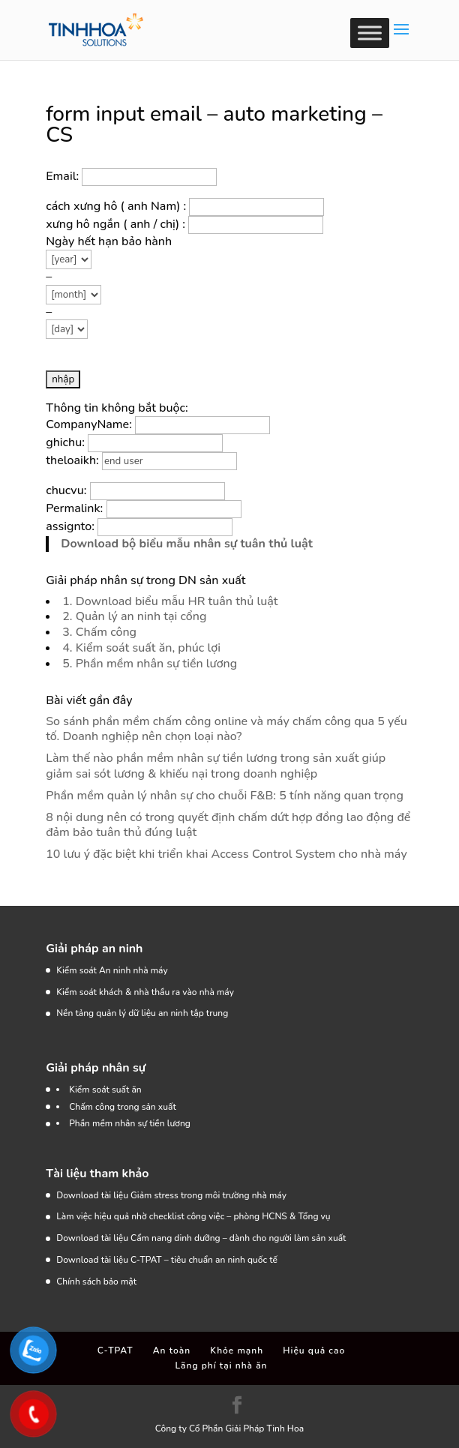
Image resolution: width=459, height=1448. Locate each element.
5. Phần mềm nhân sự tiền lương (149, 663)
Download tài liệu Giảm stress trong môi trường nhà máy (172, 1195)
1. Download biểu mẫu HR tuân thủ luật (170, 601)
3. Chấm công (99, 632)
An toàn (171, 1351)
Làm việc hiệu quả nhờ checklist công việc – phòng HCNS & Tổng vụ (193, 1216)
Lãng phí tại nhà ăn (221, 1366)
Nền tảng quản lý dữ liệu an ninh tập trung (142, 1013)
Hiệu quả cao (314, 1351)
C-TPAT (116, 1351)
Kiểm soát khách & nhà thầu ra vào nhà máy (145, 992)
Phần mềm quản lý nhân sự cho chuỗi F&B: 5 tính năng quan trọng (225, 795)
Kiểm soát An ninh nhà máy (111, 970)
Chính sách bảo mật (96, 1282)
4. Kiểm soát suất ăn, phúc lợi (141, 648)
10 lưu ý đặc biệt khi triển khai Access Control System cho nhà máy (226, 854)
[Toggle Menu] (370, 32)
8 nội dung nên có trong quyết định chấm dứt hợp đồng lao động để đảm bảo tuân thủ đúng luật (228, 825)
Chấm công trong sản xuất (122, 1107)
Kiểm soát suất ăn (105, 1090)
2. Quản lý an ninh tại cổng (134, 616)
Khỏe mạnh (236, 1351)
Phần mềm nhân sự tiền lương (129, 1123)
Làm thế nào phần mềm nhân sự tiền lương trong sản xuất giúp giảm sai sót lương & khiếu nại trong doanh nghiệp (216, 766)
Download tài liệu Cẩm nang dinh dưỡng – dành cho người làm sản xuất (201, 1238)
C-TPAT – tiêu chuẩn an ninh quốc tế (204, 1260)
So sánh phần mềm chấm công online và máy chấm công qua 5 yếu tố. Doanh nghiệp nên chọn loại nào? (226, 729)
